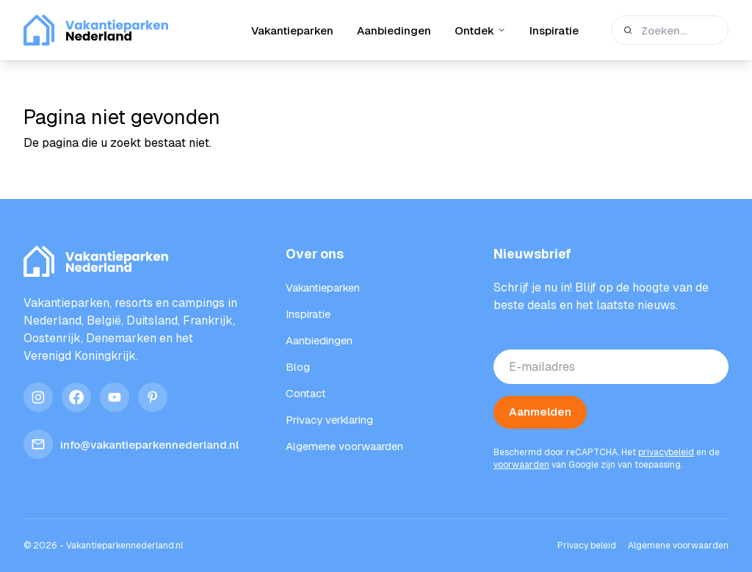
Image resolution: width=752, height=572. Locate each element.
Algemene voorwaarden (678, 545)
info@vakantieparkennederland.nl (131, 444)
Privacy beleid (586, 545)
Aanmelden (540, 412)
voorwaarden (521, 465)
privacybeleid (666, 452)
